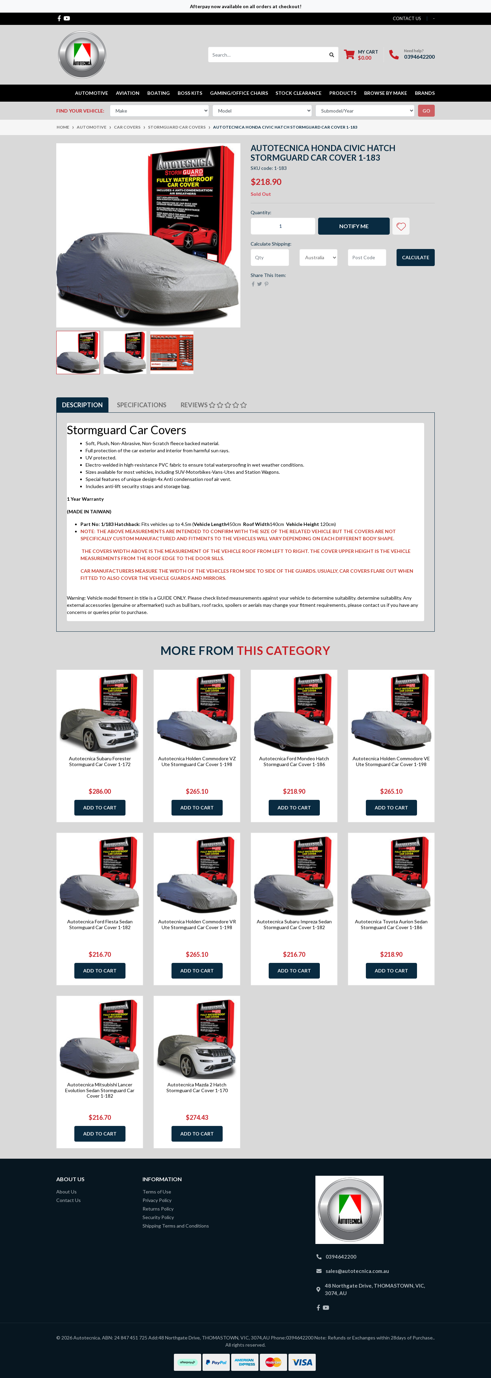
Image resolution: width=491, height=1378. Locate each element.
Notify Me (354, 226)
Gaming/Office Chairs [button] (239, 93)
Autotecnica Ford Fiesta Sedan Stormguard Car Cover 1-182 (100, 924)
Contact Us (68, 1200)
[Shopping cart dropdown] (361, 54)
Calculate (415, 257)
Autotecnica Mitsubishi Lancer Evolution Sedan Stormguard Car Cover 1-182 (99, 1090)
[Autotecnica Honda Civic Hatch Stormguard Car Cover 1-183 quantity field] (283, 226)
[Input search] (267, 54)
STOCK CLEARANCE (299, 93)
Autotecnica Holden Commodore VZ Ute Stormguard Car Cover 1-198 (197, 761)
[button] (401, 226)
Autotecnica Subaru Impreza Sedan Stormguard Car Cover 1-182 (294, 924)
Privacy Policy (157, 1200)
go (426, 111)
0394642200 (419, 56)
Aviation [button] (127, 93)
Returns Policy (158, 1209)
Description (82, 405)
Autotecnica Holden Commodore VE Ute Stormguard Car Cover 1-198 (391, 761)
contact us (407, 18)
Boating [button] (158, 93)
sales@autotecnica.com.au (357, 1271)
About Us (66, 1191)
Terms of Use (157, 1191)
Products (342, 93)
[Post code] (367, 257)
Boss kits (190, 93)
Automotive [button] (91, 93)
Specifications (141, 405)
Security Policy (158, 1217)
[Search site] (332, 54)
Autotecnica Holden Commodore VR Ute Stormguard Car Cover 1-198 (197, 924)
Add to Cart (100, 807)
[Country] (318, 257)
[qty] (270, 257)
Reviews (214, 405)
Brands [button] (425, 93)
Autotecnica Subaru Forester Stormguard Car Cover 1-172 (100, 761)
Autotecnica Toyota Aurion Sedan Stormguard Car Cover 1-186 (391, 924)
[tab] (82, 405)
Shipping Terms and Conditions (176, 1226)
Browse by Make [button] (385, 93)
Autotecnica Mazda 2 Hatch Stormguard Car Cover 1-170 (197, 1087)
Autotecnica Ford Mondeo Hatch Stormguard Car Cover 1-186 (294, 761)
